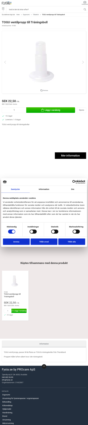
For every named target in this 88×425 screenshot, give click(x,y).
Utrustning (6, 420)
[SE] (6, 3)
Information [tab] (44, 189)
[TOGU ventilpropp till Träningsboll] (15, 281)
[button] (44, 62)
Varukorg (85, 3)
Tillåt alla (72, 242)
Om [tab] (72, 189)
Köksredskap (7, 405)
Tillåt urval (44, 242)
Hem (18, 15)
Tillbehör (36, 15)
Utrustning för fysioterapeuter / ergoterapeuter (20, 398)
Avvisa (16, 242)
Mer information (70, 155)
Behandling (6, 402)
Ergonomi (26, 15)
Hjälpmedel (6, 409)
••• (3, 10)
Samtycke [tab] (15, 189)
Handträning (7, 413)
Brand (4, 416)
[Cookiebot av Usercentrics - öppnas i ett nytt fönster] (74, 182)
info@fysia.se (7, 380)
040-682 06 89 (7, 377)
